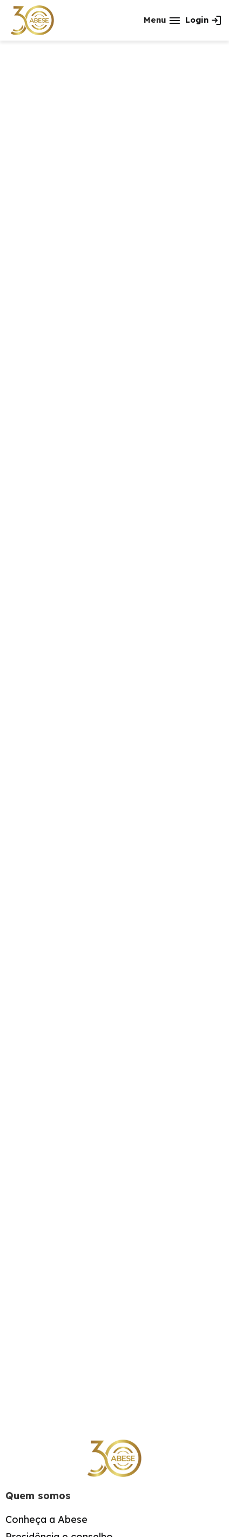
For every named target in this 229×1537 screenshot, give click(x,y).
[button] (161, 20)
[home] (32, 20)
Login (196, 20)
